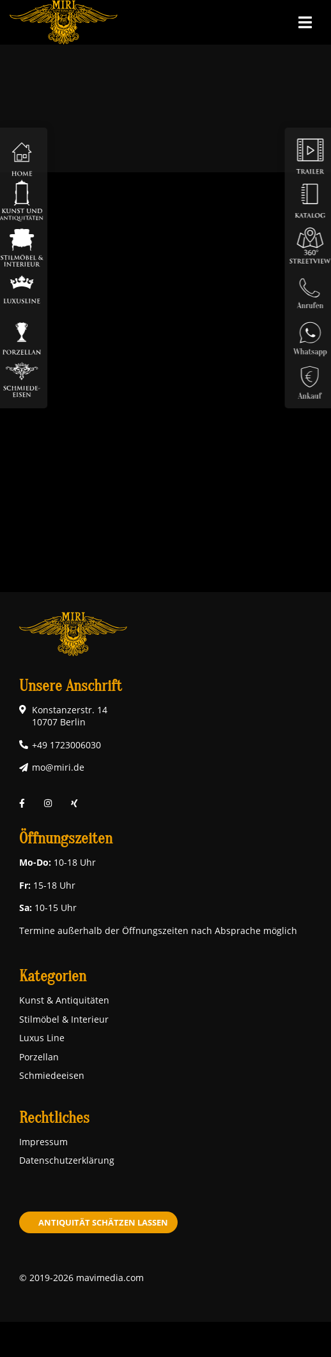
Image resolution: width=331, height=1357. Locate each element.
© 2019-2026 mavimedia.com (81, 1278)
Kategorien (52, 976)
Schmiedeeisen (51, 1075)
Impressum (43, 1142)
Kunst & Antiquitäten (64, 1000)
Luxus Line (42, 1038)
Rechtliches (54, 1118)
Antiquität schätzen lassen (103, 1222)
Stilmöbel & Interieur (64, 1019)
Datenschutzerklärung (66, 1160)
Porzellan (39, 1057)
